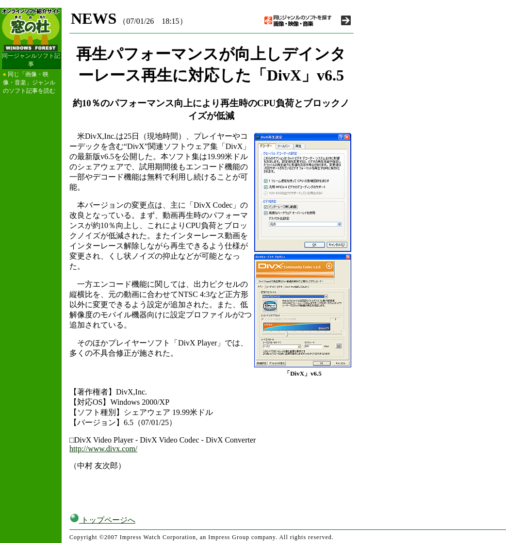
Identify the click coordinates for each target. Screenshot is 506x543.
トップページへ (102, 520)
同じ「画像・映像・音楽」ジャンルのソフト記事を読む (29, 82)
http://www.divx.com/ (103, 448)
